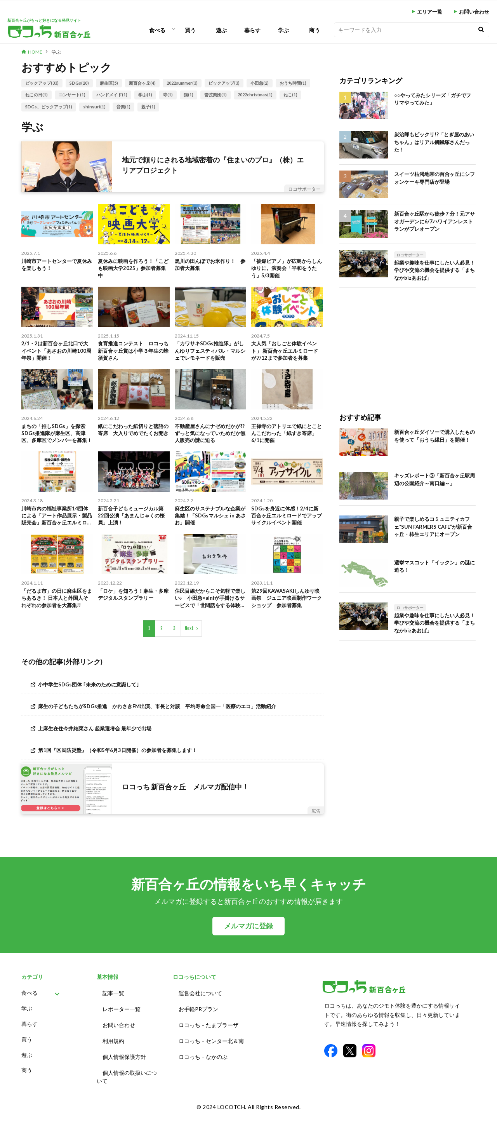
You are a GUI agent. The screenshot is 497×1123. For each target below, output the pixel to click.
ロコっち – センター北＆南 (211, 1052)
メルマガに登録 (248, 942)
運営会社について (200, 1009)
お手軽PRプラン (198, 1023)
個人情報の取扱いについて (127, 1085)
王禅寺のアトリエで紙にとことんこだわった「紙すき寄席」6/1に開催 (286, 441)
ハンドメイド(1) (111, 94)
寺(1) (168, 94)
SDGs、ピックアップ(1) (48, 106)
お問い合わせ (474, 12)
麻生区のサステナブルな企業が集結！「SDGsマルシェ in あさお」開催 (210, 526)
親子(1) (148, 106)
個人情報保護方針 (124, 1066)
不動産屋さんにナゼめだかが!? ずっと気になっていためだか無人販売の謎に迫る (210, 441)
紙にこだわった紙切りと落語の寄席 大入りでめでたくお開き (133, 441)
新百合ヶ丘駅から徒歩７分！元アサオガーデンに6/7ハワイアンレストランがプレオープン (434, 221)
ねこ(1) (290, 94)
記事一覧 (113, 1009)
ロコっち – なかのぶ (203, 1066)
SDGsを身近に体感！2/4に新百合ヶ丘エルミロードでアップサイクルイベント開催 (287, 526)
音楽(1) (123, 106)
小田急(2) (259, 82)
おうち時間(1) (293, 82)
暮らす (252, 30)
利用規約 (113, 1052)
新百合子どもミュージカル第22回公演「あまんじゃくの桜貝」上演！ (133, 526)
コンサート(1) (72, 94)
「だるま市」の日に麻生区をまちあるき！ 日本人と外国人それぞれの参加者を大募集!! (56, 613)
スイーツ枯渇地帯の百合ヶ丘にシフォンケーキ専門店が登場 (434, 178)
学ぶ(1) (145, 94)
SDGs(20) (79, 82)
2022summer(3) (182, 82)
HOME (35, 52)
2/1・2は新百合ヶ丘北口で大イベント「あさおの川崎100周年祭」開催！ (56, 355)
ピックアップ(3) (224, 82)
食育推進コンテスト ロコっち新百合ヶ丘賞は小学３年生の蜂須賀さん (133, 355)
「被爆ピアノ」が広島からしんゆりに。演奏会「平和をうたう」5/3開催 (286, 269)
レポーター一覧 (122, 1023)
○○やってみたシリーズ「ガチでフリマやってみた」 (432, 99)
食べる (157, 30)
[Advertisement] (407, 342)
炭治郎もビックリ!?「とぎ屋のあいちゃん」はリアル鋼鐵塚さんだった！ (434, 142)
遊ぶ (221, 30)
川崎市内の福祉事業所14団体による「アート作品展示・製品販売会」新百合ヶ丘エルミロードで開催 (57, 527)
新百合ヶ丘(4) (142, 82)
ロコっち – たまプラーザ (208, 1037)
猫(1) (188, 94)
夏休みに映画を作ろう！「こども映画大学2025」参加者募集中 (133, 269)
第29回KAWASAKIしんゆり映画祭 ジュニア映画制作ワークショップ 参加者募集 (286, 612)
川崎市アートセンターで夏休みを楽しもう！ (56, 265)
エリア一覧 (429, 12)
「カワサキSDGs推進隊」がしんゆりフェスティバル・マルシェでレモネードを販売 (210, 355)
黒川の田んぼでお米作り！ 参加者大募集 (210, 265)
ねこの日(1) (36, 94)
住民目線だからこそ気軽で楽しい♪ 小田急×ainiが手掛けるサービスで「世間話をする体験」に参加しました (210, 613)
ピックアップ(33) (42, 82)
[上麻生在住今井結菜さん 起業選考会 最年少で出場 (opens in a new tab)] (172, 744)
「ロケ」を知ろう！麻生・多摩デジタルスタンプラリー (133, 608)
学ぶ (283, 30)
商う (314, 30)
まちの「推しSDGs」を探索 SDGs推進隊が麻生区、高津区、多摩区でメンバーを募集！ (57, 442)
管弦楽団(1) (215, 94)
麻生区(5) (109, 82)
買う (190, 30)
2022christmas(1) (255, 94)
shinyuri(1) (94, 106)
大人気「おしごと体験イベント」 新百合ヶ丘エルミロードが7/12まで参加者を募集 (286, 355)
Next (189, 645)
